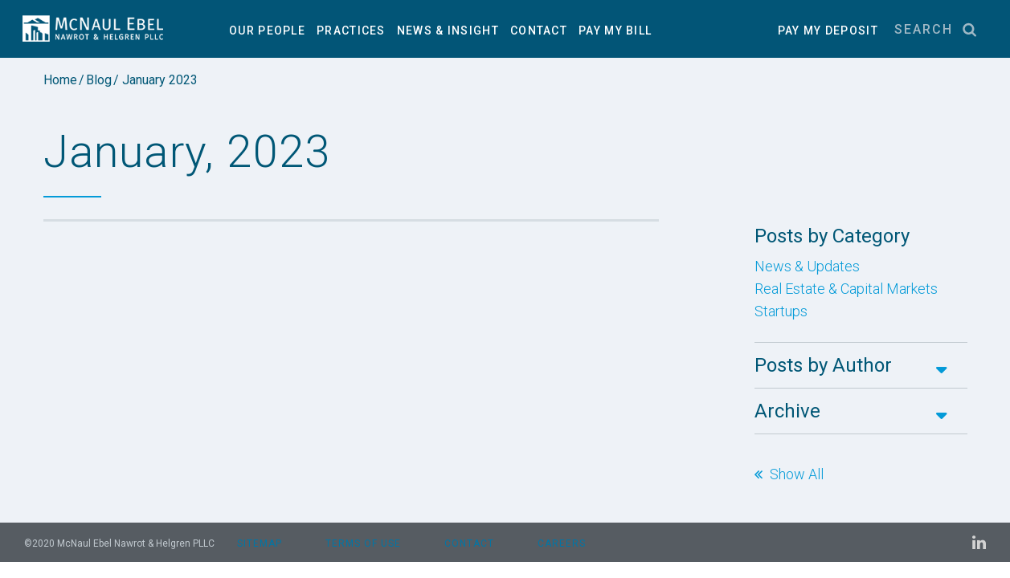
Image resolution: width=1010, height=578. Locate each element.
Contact (538, 30)
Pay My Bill (615, 30)
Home (60, 80)
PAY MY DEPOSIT (828, 30)
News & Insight (448, 30)
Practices (351, 30)
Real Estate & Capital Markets (846, 289)
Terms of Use (363, 543)
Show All (797, 474)
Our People (267, 30)
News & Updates (807, 266)
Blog (99, 80)
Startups (781, 311)
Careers (562, 543)
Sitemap (259, 543)
